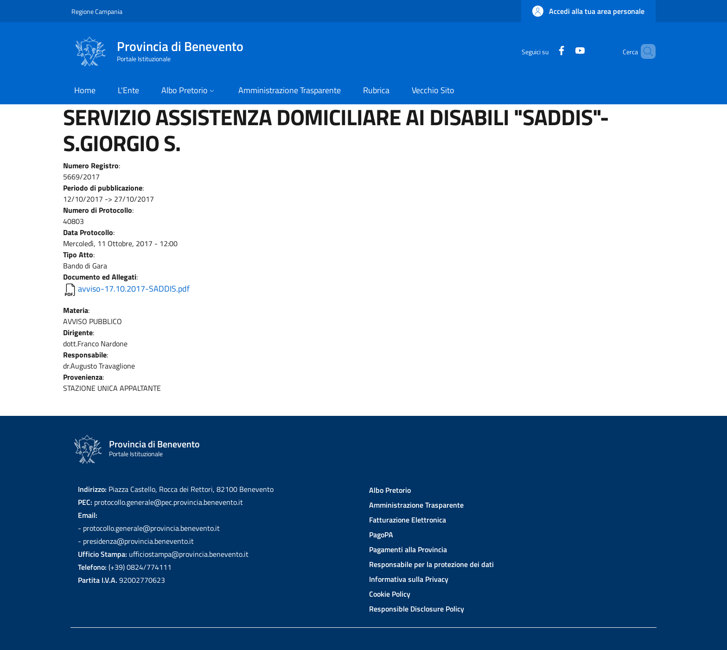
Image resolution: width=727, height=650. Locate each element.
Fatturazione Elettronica (407, 519)
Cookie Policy (389, 593)
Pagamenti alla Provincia (408, 549)
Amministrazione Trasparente (416, 504)
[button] (588, 11)
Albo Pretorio (390, 490)
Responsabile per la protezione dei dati (431, 564)
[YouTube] (564, 51)
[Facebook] (545, 51)
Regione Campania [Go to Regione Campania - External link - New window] (96, 11)
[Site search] (644, 51)
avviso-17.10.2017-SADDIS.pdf (134, 288)
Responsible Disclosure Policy (416, 608)
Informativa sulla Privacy (408, 579)
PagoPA (381, 534)
